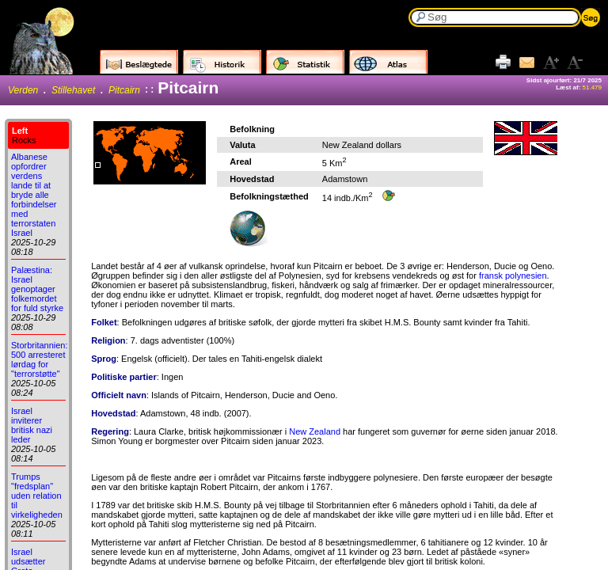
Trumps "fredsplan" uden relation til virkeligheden (37, 495)
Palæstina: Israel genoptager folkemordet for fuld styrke (37, 289)
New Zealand (314, 431)
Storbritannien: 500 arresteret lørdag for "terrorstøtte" (39, 359)
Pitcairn (124, 90)
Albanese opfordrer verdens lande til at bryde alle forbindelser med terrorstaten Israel (33, 195)
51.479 (592, 87)
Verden (23, 90)
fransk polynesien (513, 275)
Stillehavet (73, 90)
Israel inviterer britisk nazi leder (31, 425)
